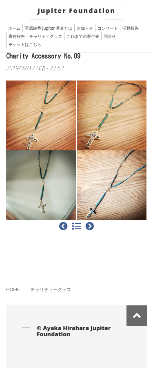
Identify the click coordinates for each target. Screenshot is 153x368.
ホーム (14, 28)
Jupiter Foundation (76, 10)
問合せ (110, 36)
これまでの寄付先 (83, 36)
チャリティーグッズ (51, 289)
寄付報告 (17, 36)
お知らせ (85, 28)
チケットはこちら (25, 44)
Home (13, 289)
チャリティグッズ (45, 36)
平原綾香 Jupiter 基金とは (48, 28)
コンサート (108, 28)
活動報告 (130, 28)
